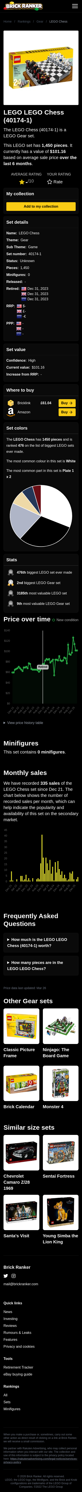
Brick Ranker (16, 1267)
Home (7, 21)
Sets (6, 1402)
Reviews (10, 1326)
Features (10, 1339)
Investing (10, 1319)
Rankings (24, 21)
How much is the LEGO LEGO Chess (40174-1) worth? (37, 942)
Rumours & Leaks (17, 1332)
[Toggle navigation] (75, 6)
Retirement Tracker (18, 1367)
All (5, 1395)
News (7, 1312)
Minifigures (11, 1409)
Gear (40, 21)
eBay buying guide (17, 1374)
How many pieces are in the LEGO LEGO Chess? (35, 965)
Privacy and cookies (19, 1346)
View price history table (25, 723)
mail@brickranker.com (20, 1284)
